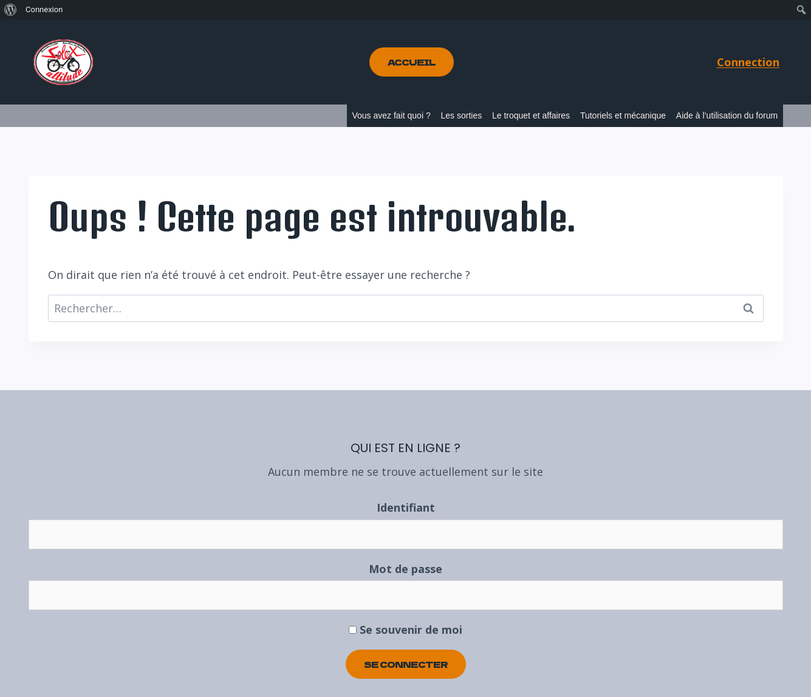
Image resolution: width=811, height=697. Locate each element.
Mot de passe (405, 568)
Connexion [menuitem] (44, 9)
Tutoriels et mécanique (623, 115)
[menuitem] (10, 9)
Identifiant (406, 507)
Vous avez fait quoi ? (391, 115)
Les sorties (461, 115)
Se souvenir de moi (405, 629)
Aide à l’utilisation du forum (727, 115)
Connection (748, 62)
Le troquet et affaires (531, 115)
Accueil (412, 62)
